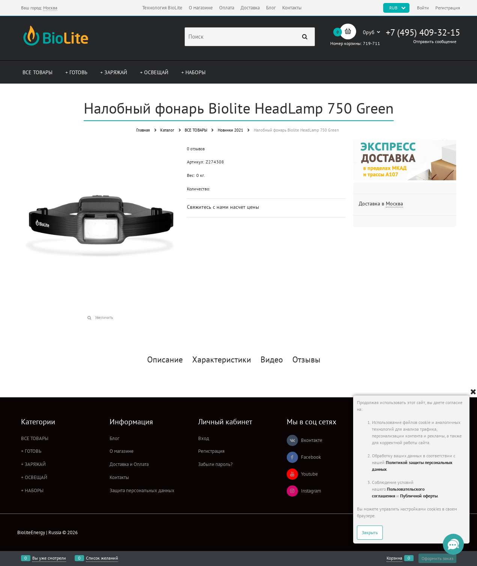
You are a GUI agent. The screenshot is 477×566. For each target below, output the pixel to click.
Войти (423, 7)
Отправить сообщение (434, 41)
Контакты (292, 7)
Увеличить (104, 317)
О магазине (201, 7)
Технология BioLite (162, 7)
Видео (271, 359)
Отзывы (306, 359)
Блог (271, 7)
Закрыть (370, 532)
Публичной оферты (419, 496)
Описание (165, 359)
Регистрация (447, 7)
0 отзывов (196, 148)
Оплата (226, 7)
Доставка (250, 7)
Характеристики (221, 359)
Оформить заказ (437, 558)
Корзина (394, 558)
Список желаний (102, 558)
